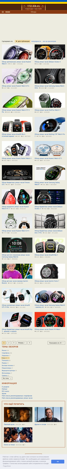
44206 (45, 233)
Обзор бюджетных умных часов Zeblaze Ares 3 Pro (48, 232)
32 (41, 331)
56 (12, 112)
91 (15, 283)
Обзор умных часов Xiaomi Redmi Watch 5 (16, 158)
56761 (37, 283)
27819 (39, 136)
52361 (43, 184)
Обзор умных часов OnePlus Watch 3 (47, 110)
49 (12, 184)
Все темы (7, 378)
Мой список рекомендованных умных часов (17, 398)
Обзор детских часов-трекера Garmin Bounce (15, 282)
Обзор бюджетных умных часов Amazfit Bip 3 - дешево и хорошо (17, 330)
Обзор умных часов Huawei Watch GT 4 (15, 231)
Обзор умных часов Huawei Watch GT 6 (15, 86)
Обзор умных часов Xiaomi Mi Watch (47, 329)
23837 (17, 136)
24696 (41, 88)
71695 (4, 259)
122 (48, 184)
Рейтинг (4, 389)
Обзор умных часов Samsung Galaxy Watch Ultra (49, 87)
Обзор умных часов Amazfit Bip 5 (46, 255)
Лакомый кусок (9, 424)
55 (9, 233)
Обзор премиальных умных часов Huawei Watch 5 (16, 63)
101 (9, 160)
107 (9, 259)
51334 (37, 331)
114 (42, 283)
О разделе (5, 387)
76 (41, 112)
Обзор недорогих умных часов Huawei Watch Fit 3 (15, 208)
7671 (10, 64)
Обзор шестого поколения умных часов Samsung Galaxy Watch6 (15, 256)
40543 (13, 209)
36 (17, 209)
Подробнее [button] (7, 466)
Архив (4, 393)
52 (9, 88)
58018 (12, 307)
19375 (37, 112)
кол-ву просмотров (49, 41)
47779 (4, 233)
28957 (8, 184)
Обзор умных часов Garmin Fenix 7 (47, 281)
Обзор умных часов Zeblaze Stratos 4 (47, 62)
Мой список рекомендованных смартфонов (17, 396)
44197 (10, 283)
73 (9, 333)
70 (23, 424)
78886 (47, 307)
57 (14, 64)
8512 (37, 64)
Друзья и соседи (40, 424)
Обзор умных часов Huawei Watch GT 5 (48, 158)
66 (22, 136)
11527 (4, 88)
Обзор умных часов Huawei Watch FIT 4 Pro (15, 111)
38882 (4, 160)
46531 (37, 257)
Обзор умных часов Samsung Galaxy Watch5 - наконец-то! (50, 306)
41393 (37, 160)
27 (24, 445)
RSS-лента (5, 391)
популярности (36, 41)
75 (46, 88)
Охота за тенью (9, 445)
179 (52, 307)
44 (41, 64)
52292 (4, 333)
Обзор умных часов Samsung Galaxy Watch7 (47, 183)
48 (17, 307)
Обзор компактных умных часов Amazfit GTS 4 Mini (16, 306)
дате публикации (23, 41)
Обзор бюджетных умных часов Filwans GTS (16, 183)
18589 (7, 112)
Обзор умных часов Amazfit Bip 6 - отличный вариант (14, 135)
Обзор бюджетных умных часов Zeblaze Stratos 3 (48, 208)
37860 (44, 209)
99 (41, 160)
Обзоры (33, 12)
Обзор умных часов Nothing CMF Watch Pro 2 (50, 135)
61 (43, 136)
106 (42, 257)
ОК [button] (58, 461)
